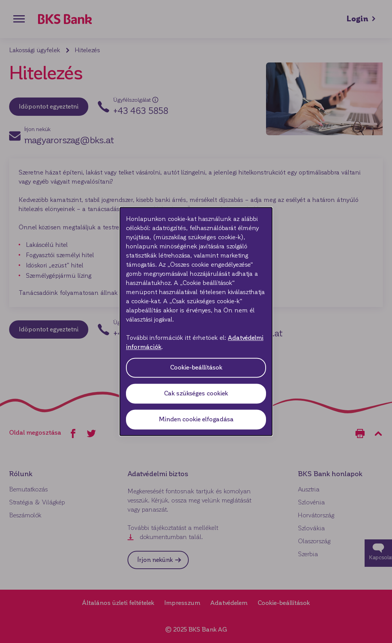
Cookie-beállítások (196, 368)
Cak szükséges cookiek (196, 393)
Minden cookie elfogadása (196, 419)
